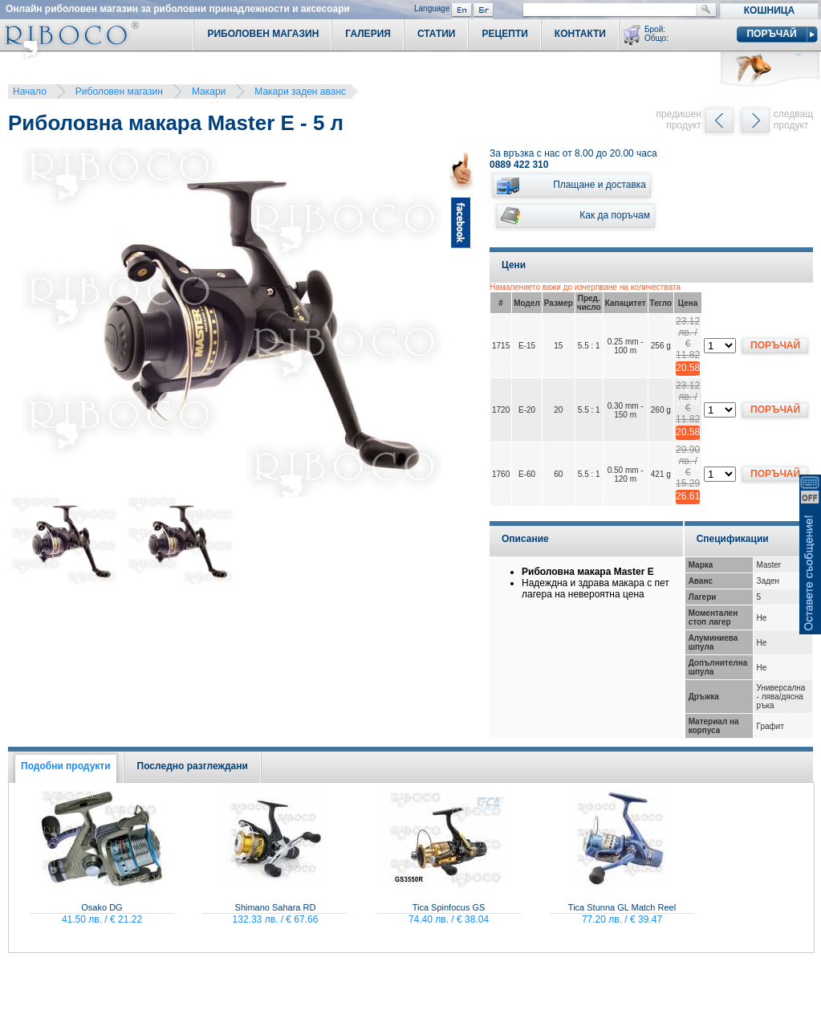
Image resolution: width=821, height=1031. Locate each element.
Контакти (580, 33)
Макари (209, 91)
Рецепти (504, 33)
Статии (436, 33)
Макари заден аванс (300, 91)
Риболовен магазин (119, 91)
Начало (30, 91)
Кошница (769, 10)
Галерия (368, 33)
